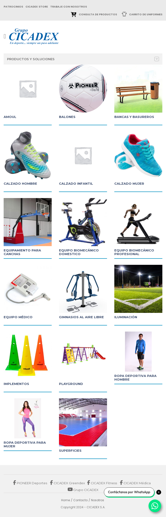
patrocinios (13, 6)
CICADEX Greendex (67, 483)
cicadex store (36, 6)
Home (65, 500)
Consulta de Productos (98, 14)
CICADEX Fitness (102, 483)
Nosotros (97, 500)
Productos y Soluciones (83, 59)
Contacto (80, 500)
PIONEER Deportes (30, 483)
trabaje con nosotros (68, 6)
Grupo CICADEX (83, 490)
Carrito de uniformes (145, 14)
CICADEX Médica (135, 483)
